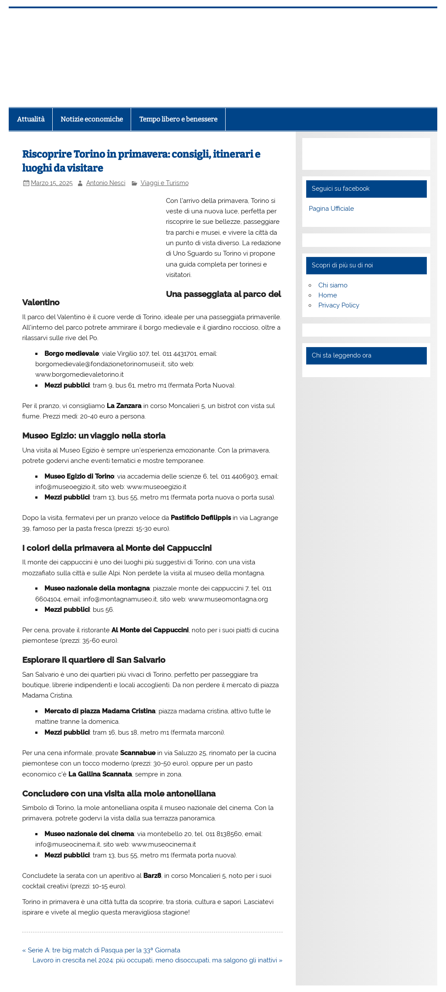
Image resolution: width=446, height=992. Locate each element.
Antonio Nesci (105, 182)
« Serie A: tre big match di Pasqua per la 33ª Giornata (101, 950)
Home (327, 295)
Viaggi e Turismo (165, 182)
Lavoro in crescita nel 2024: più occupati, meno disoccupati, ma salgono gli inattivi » (158, 960)
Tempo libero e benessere (178, 119)
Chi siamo (333, 285)
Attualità (30, 119)
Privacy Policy (338, 305)
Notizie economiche (92, 119)
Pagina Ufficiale (331, 209)
